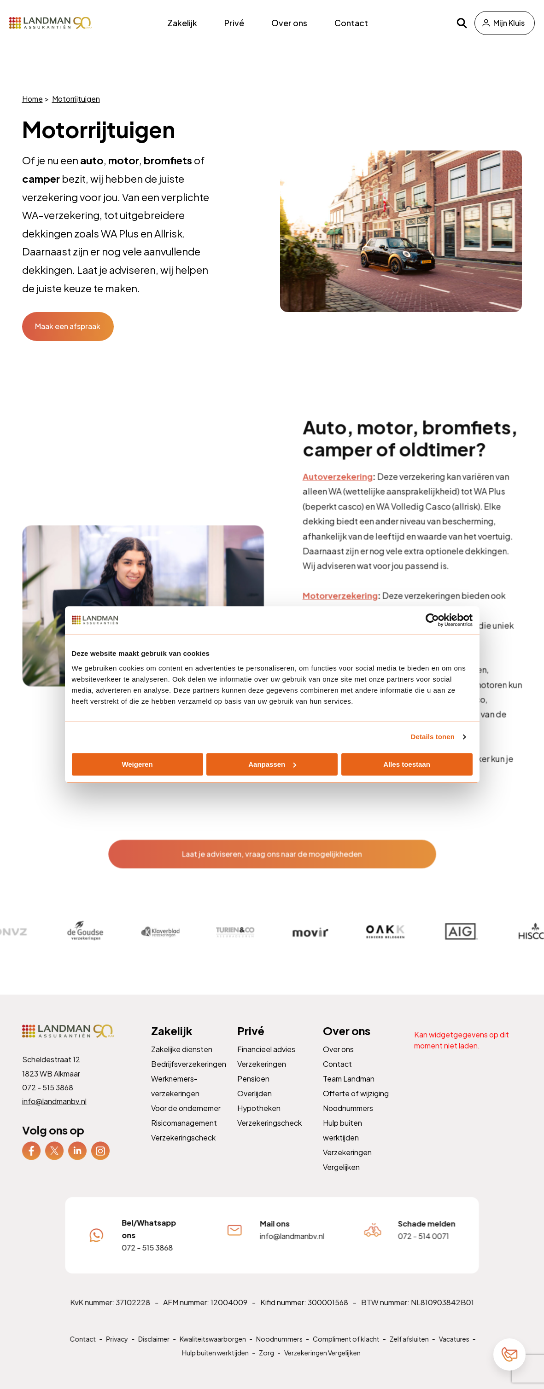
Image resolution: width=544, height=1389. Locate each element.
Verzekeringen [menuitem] (262, 1074)
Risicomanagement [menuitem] (184, 1132)
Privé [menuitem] (234, 22)
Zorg (266, 1363)
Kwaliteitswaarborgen (213, 1349)
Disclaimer (155, 1349)
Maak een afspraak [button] (67, 326)
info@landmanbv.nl (54, 1111)
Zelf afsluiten (407, 1349)
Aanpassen (272, 764)
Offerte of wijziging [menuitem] (356, 1103)
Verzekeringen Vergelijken (321, 1363)
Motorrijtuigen (75, 99)
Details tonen (433, 737)
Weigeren (137, 764)
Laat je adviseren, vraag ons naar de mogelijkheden (271, 861)
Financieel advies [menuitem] (266, 1060)
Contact (86, 1349)
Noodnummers (279, 1349)
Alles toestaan (406, 764)
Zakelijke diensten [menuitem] (182, 1060)
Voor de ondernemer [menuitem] (186, 1118)
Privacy (119, 1349)
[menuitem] (32, 1159)
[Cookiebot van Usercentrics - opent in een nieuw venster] (432, 620)
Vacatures (451, 1349)
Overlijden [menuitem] (255, 1103)
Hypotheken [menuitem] (259, 1118)
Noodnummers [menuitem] (348, 1118)
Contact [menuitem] (351, 22)
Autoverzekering (337, 501)
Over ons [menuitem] (289, 22)
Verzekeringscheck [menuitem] (183, 1147)
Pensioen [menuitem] (253, 1089)
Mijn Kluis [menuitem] (509, 23)
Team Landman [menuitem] (349, 1089)
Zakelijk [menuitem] (182, 22)
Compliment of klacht (345, 1349)
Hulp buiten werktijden (216, 1363)
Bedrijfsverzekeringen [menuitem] (188, 1074)
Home (32, 99)
